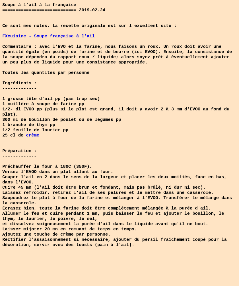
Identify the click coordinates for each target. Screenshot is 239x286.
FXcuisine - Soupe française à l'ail (48, 40)
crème (32, 150)
